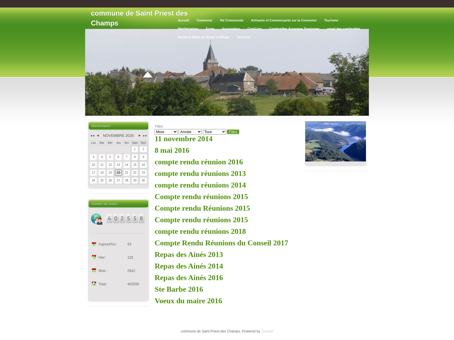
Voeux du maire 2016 (188, 301)
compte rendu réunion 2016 (199, 162)
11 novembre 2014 (184, 139)
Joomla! (267, 331)
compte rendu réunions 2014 (200, 185)
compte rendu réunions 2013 (200, 173)
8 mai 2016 (172, 150)
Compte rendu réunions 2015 (201, 196)
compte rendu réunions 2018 (200, 231)
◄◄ (92, 135)
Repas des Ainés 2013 (189, 254)
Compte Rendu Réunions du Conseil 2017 (221, 243)
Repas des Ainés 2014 (189, 266)
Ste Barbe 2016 (179, 289)
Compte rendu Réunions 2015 (202, 208)
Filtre (233, 132)
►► (145, 135)
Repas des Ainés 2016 (189, 277)
